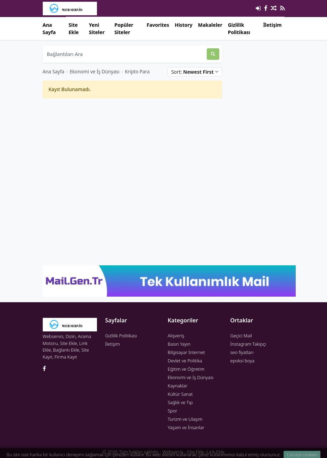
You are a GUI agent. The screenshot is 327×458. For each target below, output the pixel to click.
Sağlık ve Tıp (180, 402)
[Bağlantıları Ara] (125, 54)
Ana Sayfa (49, 28)
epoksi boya (242, 360)
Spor (173, 411)
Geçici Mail (241, 335)
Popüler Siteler (123, 28)
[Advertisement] (132, 152)
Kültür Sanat (180, 394)
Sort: (194, 72)
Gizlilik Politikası (239, 28)
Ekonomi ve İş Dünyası (94, 71)
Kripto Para (137, 71)
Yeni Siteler (97, 28)
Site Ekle (73, 28)
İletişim (272, 25)
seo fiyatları (242, 352)
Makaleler (210, 25)
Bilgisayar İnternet (186, 352)
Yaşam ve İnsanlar (186, 427)
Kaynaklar (178, 386)
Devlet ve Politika (185, 360)
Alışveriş (176, 335)
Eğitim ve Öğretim (186, 369)
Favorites (158, 25)
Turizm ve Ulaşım (185, 419)
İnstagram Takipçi (248, 344)
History (184, 25)
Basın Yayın (179, 344)
